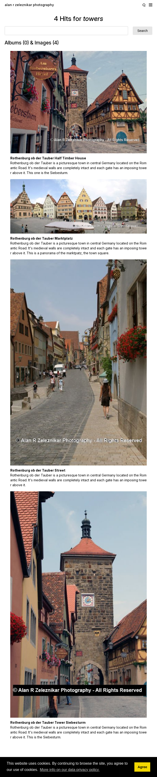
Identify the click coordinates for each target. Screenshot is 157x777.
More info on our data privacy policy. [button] (70, 770)
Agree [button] (142, 767)
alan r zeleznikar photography (29, 5)
